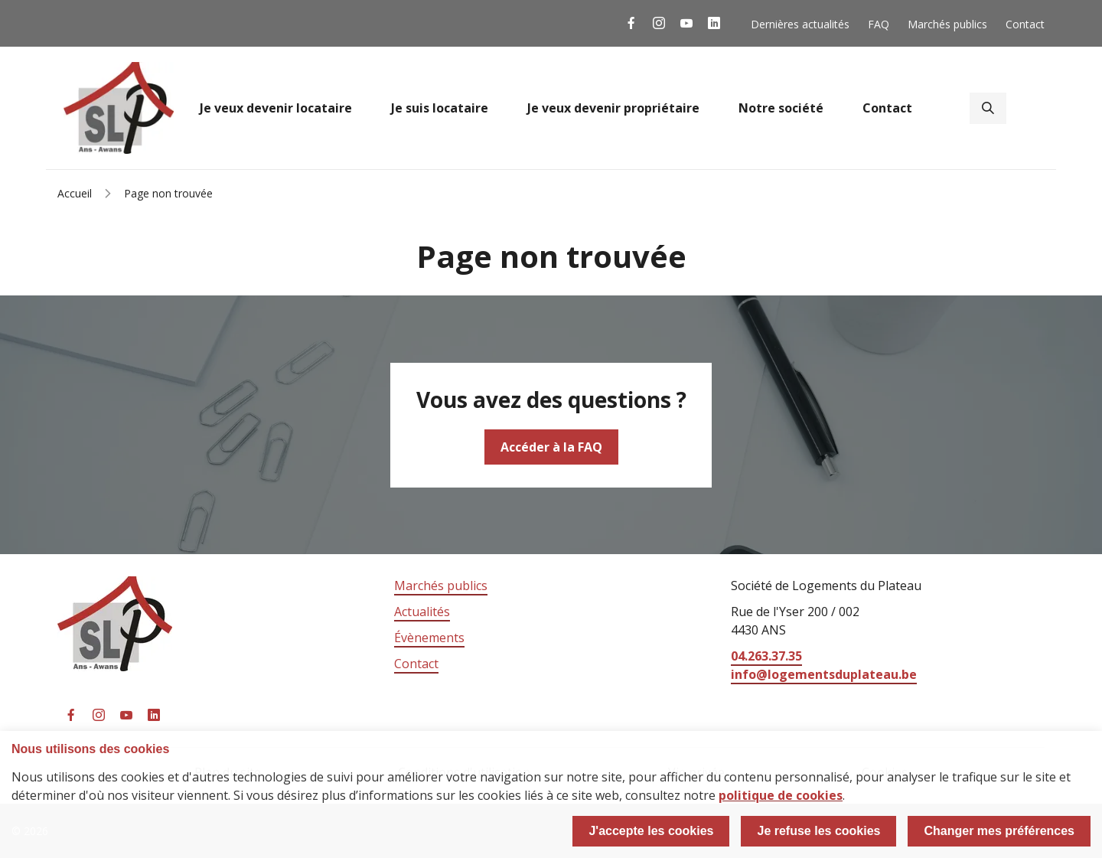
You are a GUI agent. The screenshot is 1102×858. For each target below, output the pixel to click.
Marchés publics (947, 24)
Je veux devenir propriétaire (613, 108)
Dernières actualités (800, 24)
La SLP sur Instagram (659, 23)
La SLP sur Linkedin (714, 23)
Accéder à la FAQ (551, 447)
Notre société (780, 108)
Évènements (429, 637)
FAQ (878, 24)
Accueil (74, 193)
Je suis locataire (439, 108)
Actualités (422, 611)
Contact (1025, 24)
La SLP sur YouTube (686, 23)
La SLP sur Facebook (631, 23)
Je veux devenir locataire (276, 108)
